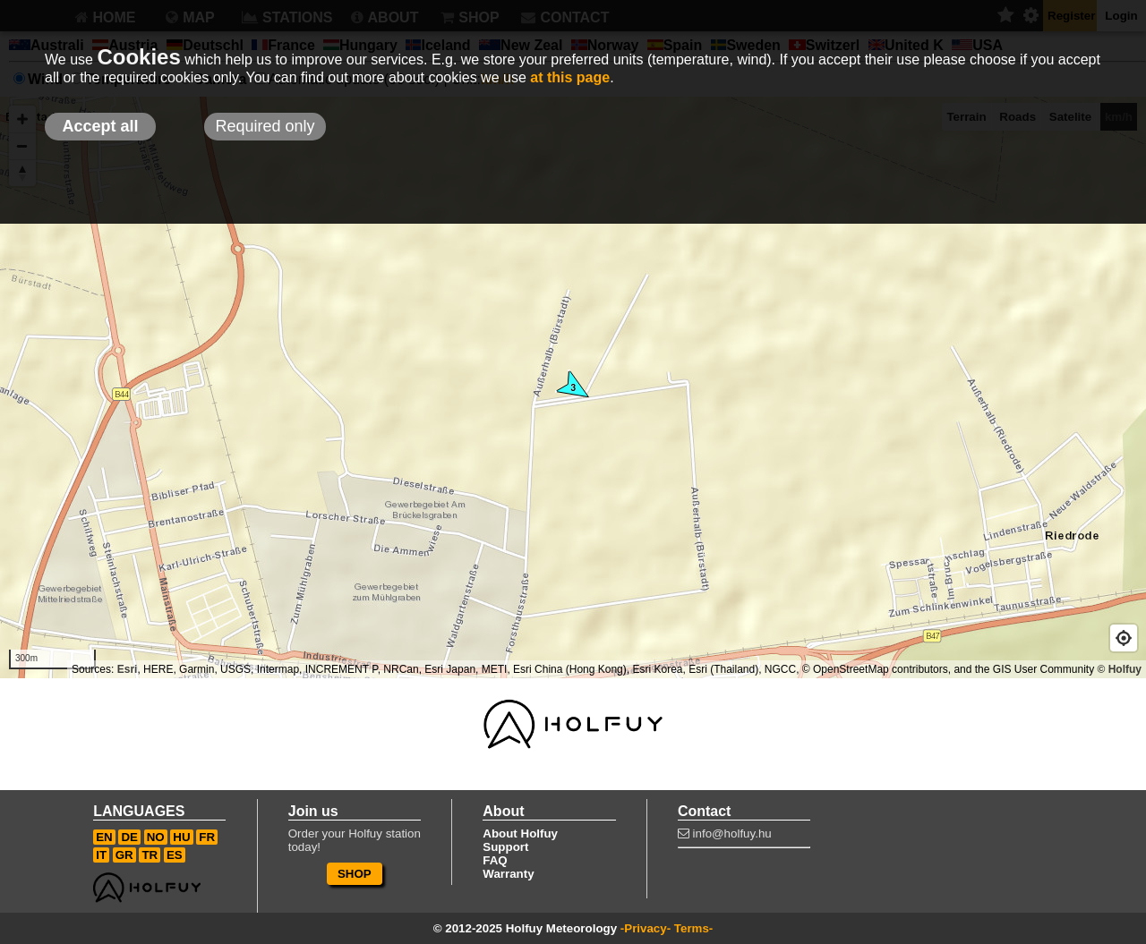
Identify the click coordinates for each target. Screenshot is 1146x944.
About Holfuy (520, 833)
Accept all (100, 126)
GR (124, 855)
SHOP (355, 873)
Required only (264, 126)
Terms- (693, 928)
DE (129, 837)
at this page (570, 77)
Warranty (508, 873)
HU (181, 837)
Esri (127, 669)
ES (175, 855)
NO (156, 837)
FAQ (495, 860)
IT (101, 855)
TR (149, 855)
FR (207, 837)
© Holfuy (1119, 669)
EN (104, 837)
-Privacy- (645, 928)
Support (505, 847)
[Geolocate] (1123, 638)
